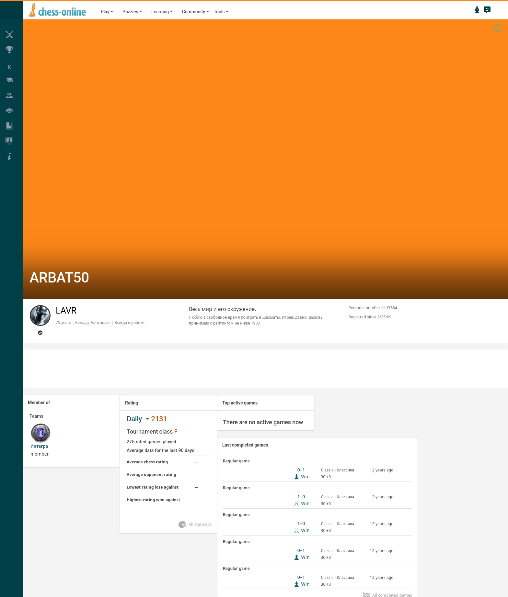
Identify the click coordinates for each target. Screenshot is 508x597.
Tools (219, 11)
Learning (160, 11)
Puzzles (130, 11)
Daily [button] (135, 419)
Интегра (39, 446)
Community (193, 11)
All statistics (194, 524)
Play (105, 11)
